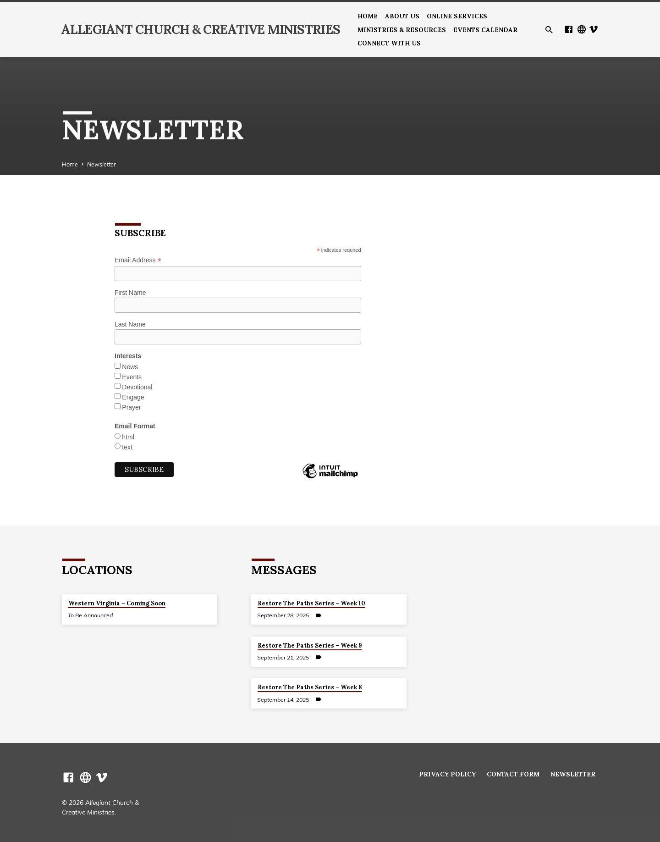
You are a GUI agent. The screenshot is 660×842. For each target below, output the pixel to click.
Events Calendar (485, 30)
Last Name (130, 324)
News (130, 367)
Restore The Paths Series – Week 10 (311, 603)
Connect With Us (389, 43)
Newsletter (101, 164)
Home (368, 16)
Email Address (138, 260)
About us (402, 16)
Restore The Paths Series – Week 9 (310, 645)
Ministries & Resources (402, 30)
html (128, 437)
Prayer (131, 407)
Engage (133, 397)
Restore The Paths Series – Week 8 (310, 687)
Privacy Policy (447, 774)
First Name (130, 292)
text (127, 447)
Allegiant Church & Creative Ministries (200, 29)
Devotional (137, 387)
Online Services (457, 16)
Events (132, 377)
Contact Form (513, 774)
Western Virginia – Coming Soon (116, 603)
